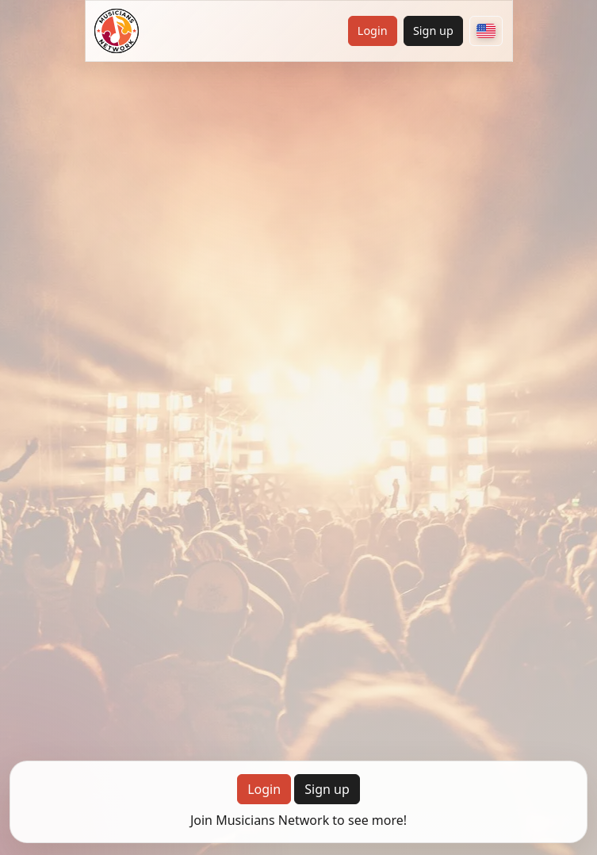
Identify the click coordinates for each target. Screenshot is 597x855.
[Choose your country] (486, 31)
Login (373, 30)
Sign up (433, 30)
